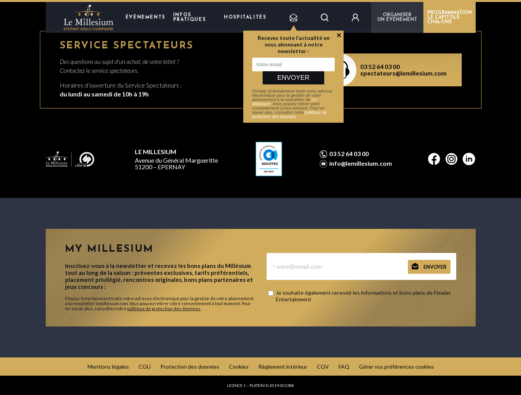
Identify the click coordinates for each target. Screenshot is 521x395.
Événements (145, 17)
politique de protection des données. (164, 308)
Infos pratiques (189, 17)
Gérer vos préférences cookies (396, 366)
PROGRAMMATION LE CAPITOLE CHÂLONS (449, 17)
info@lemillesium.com (360, 163)
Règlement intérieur (282, 366)
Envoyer (293, 77)
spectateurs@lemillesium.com (403, 73)
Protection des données (189, 366)
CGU (145, 366)
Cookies (239, 366)
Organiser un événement (397, 17)
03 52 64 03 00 (380, 66)
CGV (323, 366)
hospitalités (245, 17)
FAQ (344, 366)
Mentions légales (108, 366)
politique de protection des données (289, 114)
